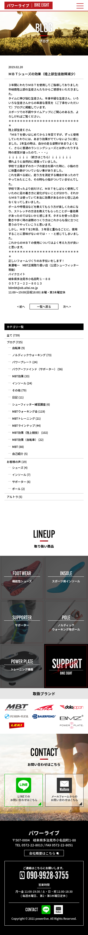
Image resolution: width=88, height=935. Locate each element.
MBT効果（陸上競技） (26, 432)
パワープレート (22, 362)
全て (9, 335)
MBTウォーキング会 (25, 411)
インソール (19, 383)
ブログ (11, 342)
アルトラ (12, 497)
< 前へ (21, 306)
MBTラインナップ (23, 425)
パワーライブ (43, 832)
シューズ (17, 467)
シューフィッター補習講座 (29, 404)
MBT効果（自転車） (25, 440)
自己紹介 (17, 454)
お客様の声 (14, 462)
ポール (16, 489)
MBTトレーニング (23, 418)
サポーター (19, 482)
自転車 (16, 348)
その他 (16, 390)
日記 (15, 397)
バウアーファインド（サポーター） (34, 369)
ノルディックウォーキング (29, 355)
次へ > (67, 306)
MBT (15, 447)
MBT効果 (18, 376)
